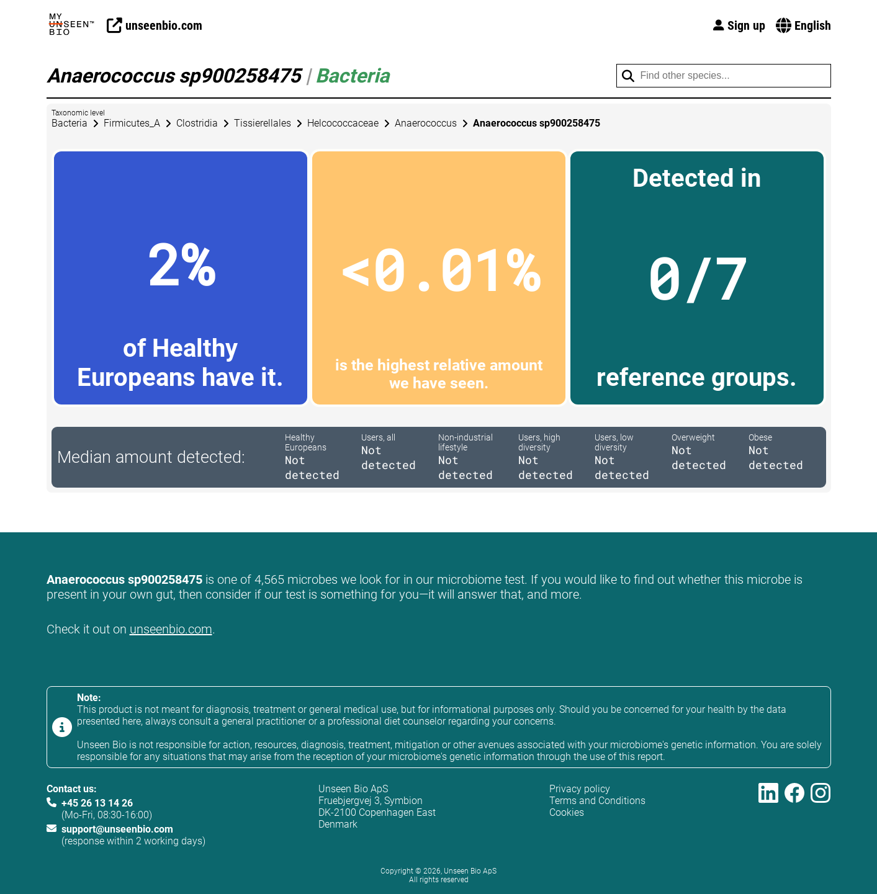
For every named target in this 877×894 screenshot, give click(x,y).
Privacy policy (579, 789)
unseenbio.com (171, 629)
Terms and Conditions (597, 801)
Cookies (566, 812)
